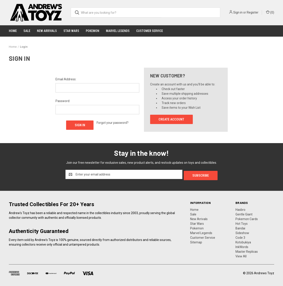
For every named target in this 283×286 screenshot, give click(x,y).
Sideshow (242, 232)
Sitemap (196, 241)
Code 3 (240, 236)
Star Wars (71, 31)
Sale (26, 31)
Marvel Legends (118, 31)
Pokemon (92, 31)
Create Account (171, 119)
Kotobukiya (243, 241)
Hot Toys (241, 222)
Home (13, 31)
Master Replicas (246, 250)
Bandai (240, 227)
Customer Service (149, 31)
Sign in (238, 12)
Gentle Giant (243, 213)
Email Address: (65, 79)
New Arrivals (47, 31)
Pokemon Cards (246, 218)
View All (241, 255)
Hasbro (240, 208)
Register (252, 12)
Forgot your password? (112, 122)
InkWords (241, 246)
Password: (62, 101)
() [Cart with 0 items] (270, 12)
